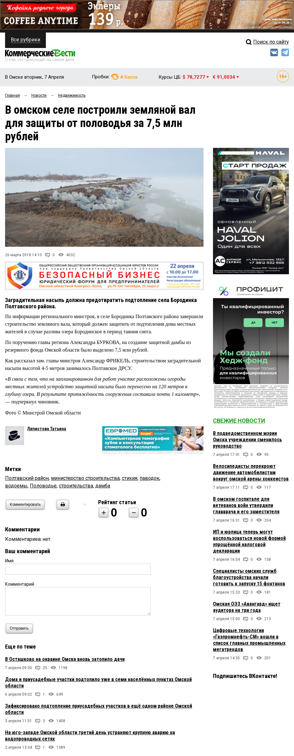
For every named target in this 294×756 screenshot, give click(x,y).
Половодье (43, 486)
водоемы (16, 486)
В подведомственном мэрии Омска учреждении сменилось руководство (247, 439)
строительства (76, 486)
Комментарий (19, 584)
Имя (9, 560)
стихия (129, 478)
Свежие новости (239, 420)
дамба (102, 486)
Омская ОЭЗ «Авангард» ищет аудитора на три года (246, 607)
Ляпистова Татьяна (46, 428)
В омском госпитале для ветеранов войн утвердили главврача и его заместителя (246, 505)
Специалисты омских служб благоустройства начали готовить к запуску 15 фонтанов (249, 577)
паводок (150, 478)
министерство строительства (85, 478)
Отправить (21, 628)
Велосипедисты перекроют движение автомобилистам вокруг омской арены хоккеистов (251, 472)
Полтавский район (27, 478)
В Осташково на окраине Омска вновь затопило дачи (65, 659)
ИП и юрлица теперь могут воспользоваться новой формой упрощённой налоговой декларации (249, 541)
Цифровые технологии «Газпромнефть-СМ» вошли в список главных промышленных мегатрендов (249, 639)
